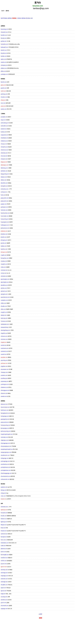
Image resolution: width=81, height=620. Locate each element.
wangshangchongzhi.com (7, 449)
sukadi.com (3, 62)
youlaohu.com (4, 375)
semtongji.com (4, 573)
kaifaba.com (4, 246)
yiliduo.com (3, 71)
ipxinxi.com (3, 551)
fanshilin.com (4, 35)
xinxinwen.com (4, 339)
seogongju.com (4, 576)
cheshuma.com (4, 150)
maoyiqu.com (4, 261)
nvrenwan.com (4, 270)
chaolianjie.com (4, 138)
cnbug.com (3, 493)
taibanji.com (4, 315)
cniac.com (3, 496)
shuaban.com (4, 97)
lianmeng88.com (5, 554)
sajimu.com (3, 59)
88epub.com (4, 525)
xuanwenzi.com (4, 351)
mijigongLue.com (5, 440)
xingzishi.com (4, 333)
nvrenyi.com (4, 273)
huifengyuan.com (5, 225)
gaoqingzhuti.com (5, 419)
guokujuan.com (4, 207)
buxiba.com (3, 132)
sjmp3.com (3, 588)
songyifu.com (4, 312)
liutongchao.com (5, 258)
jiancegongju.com (5, 428)
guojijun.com (4, 204)
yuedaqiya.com (4, 74)
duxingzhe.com (4, 186)
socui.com (3, 103)
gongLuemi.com (4, 201)
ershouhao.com (4, 189)
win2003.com (4, 600)
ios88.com (3, 545)
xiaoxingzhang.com (5, 330)
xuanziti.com (4, 354)
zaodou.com (4, 109)
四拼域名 (23, 18)
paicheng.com (4, 94)
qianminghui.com (5, 282)
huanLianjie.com (5, 216)
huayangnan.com (5, 222)
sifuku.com (3, 309)
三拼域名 (19, 18)
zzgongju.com (4, 608)
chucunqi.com (4, 156)
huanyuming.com (5, 219)
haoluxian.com (4, 210)
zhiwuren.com (4, 393)
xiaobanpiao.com (5, 324)
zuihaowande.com (5, 479)
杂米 (32, 18)
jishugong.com (4, 240)
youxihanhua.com (5, 464)
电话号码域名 (4, 18)
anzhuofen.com (4, 126)
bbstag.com (3, 490)
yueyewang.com (5, 381)
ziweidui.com (4, 396)
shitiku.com (3, 303)
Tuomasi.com (4, 321)
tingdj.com (3, 594)
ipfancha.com (4, 548)
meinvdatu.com (4, 437)
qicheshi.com (4, 291)
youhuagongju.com (5, 461)
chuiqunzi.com (4, 159)
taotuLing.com (4, 318)
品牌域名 (10, 18)
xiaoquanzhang (4, 327)
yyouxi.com (3, 602)
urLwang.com (4, 597)
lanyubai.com (4, 53)
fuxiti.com (3, 195)
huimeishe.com (4, 44)
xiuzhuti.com (4, 345)
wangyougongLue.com (6, 452)
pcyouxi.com (4, 564)
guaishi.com (4, 88)
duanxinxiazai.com (5, 407)
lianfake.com (4, 56)
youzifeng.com (4, 378)
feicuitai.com (4, 38)
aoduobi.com (4, 129)
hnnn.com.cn (4, 540)
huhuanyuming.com (5, 425)
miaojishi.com (4, 264)
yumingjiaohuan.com (6, 470)
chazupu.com (4, 144)
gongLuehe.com (4, 198)
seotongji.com (4, 582)
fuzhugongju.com (5, 416)
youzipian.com (4, 117)
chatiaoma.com (4, 141)
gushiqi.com (4, 41)
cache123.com (4, 534)
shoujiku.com (4, 306)
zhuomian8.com (4, 605)
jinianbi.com (3, 237)
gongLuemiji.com (5, 422)
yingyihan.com (4, 366)
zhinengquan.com (5, 390)
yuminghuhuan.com (5, 467)
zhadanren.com (4, 387)
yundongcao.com (5, 384)
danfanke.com (4, 171)
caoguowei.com (4, 135)
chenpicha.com (4, 147)
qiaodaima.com (4, 285)
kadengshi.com (4, 47)
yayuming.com (4, 360)
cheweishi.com (4, 32)
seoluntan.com (4, 579)
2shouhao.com (4, 507)
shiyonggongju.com (5, 443)
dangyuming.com (5, 174)
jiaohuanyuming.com (6, 431)
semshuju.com (4, 570)
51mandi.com (4, 513)
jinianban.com (4, 234)
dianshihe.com (4, 183)
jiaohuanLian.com (5, 228)
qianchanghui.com (5, 279)
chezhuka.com (4, 153)
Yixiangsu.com (4, 372)
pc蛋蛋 (40, 614)
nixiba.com (3, 267)
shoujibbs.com (4, 585)
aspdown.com (4, 487)
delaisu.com (4, 180)
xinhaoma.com (4, 336)
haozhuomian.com (5, 213)
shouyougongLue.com (6, 446)
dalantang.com (4, 168)
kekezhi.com (4, 50)
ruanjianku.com (4, 300)
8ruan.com (3, 528)
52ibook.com (4, 519)
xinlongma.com (4, 65)
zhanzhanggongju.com (6, 473)
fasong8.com (4, 537)
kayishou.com (4, 249)
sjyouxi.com (3, 591)
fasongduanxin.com (5, 413)
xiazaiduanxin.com (5, 455)
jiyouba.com (4, 243)
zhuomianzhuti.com (5, 476)
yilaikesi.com (4, 68)
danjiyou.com (4, 177)
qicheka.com (4, 288)
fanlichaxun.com (5, 410)
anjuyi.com (3, 120)
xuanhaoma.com (5, 348)
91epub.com (4, 531)
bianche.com (4, 82)
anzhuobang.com (5, 123)
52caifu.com (4, 516)
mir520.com (3, 561)
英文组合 (28, 18)
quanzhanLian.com (5, 297)
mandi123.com (4, 558)
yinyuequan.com (5, 369)
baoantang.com (4, 29)
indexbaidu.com (4, 543)
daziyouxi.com (4, 404)
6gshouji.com (4, 522)
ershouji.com (4, 192)
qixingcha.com (4, 294)
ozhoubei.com (4, 276)
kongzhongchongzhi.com (7, 434)
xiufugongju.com (5, 458)
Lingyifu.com (4, 255)
